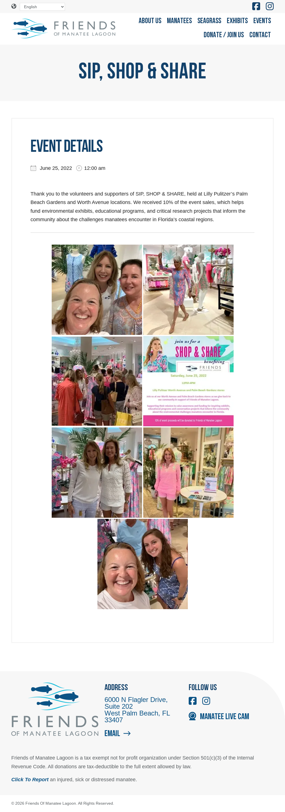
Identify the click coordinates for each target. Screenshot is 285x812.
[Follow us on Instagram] (270, 6)
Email (117, 734)
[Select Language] (42, 7)
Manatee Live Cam (219, 717)
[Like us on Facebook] (256, 6)
